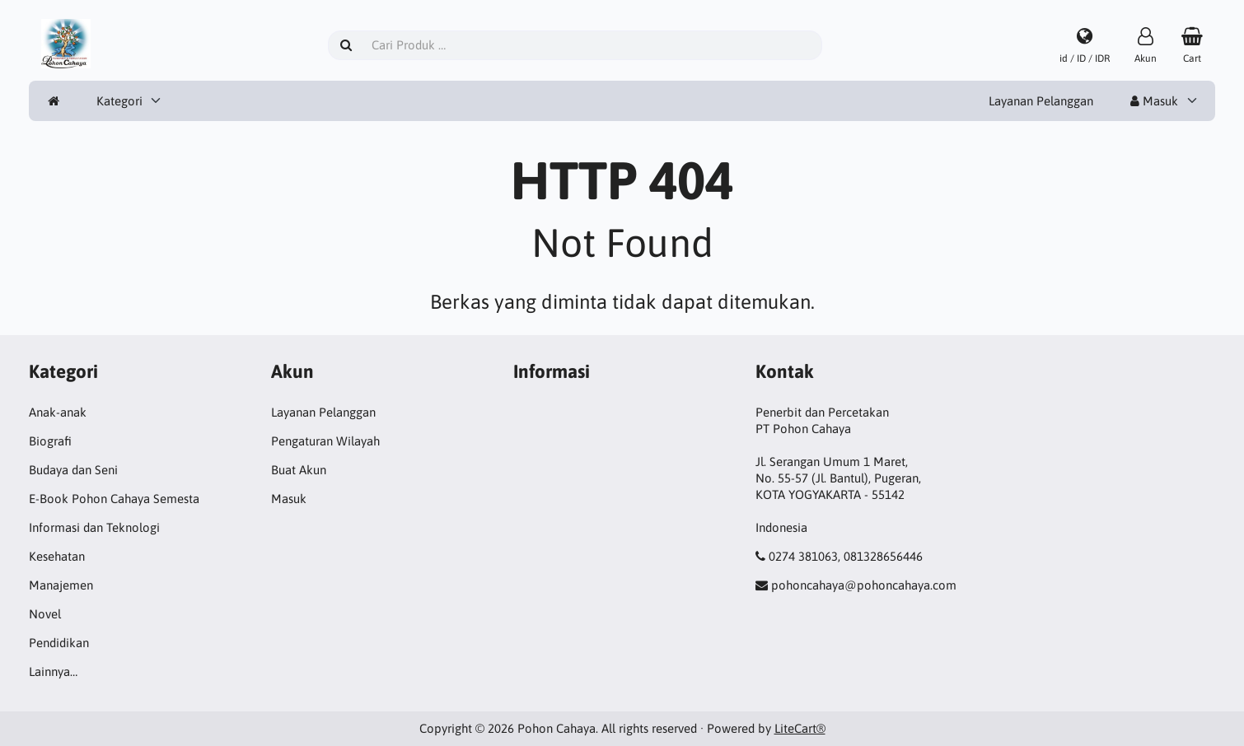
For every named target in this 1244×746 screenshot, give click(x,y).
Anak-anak (58, 412)
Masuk (1154, 101)
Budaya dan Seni (73, 470)
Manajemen (61, 585)
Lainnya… (53, 671)
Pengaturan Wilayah (325, 441)
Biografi (50, 441)
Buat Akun (298, 470)
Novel (45, 614)
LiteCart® (799, 728)
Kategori (119, 101)
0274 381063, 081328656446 (846, 556)
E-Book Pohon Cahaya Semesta (114, 499)
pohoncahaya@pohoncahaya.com (863, 585)
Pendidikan (59, 643)
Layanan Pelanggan (1041, 101)
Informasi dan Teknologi (94, 527)
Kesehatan (57, 556)
